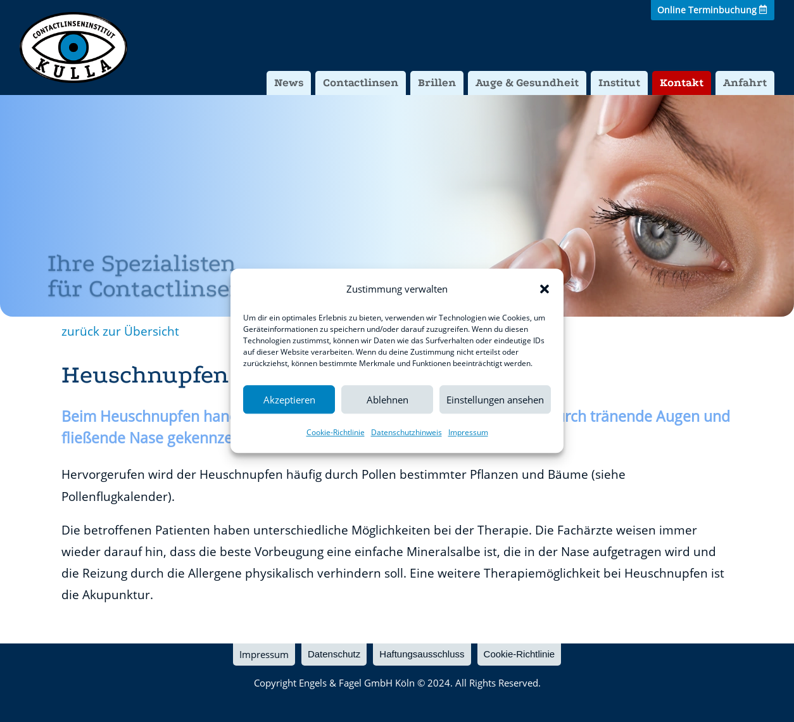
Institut (619, 83)
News (288, 83)
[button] (544, 288)
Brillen (437, 83)
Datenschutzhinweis (406, 433)
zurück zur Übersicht (120, 331)
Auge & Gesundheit (527, 83)
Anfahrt (745, 83)
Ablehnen (387, 399)
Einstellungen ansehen (495, 399)
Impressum (468, 433)
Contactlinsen (360, 83)
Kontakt (681, 83)
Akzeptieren (289, 399)
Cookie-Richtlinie (335, 433)
